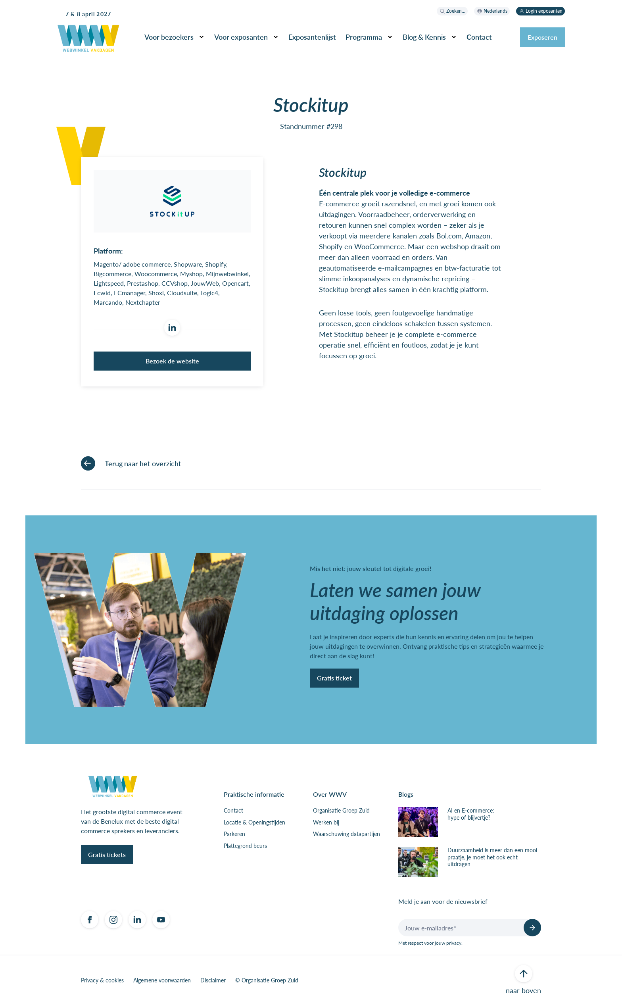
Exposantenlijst (312, 37)
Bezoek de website (172, 360)
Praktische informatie (254, 794)
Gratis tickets (107, 854)
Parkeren (234, 834)
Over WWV (330, 794)
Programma (364, 37)
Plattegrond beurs (245, 845)
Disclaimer (213, 980)
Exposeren (542, 37)
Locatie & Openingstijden (254, 822)
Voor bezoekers (169, 37)
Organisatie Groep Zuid (341, 810)
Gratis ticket (334, 677)
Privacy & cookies (102, 980)
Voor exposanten (241, 37)
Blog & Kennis (424, 37)
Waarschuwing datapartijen (346, 834)
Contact (479, 37)
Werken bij (326, 822)
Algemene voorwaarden (162, 980)
